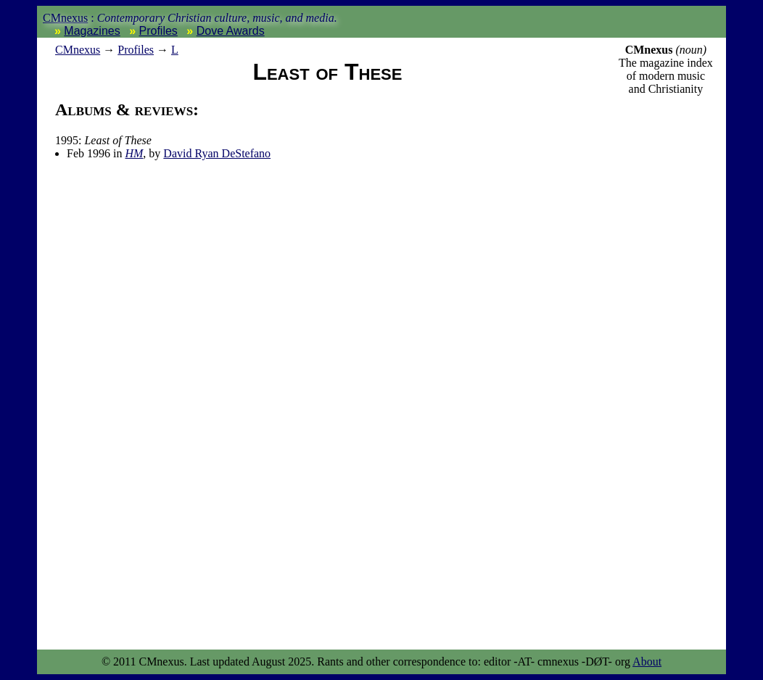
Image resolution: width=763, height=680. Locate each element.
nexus (77, 49)
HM (134, 153)
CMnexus (65, 18)
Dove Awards (231, 31)
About (646, 661)
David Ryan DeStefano (217, 153)
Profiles (158, 31)
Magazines (92, 31)
